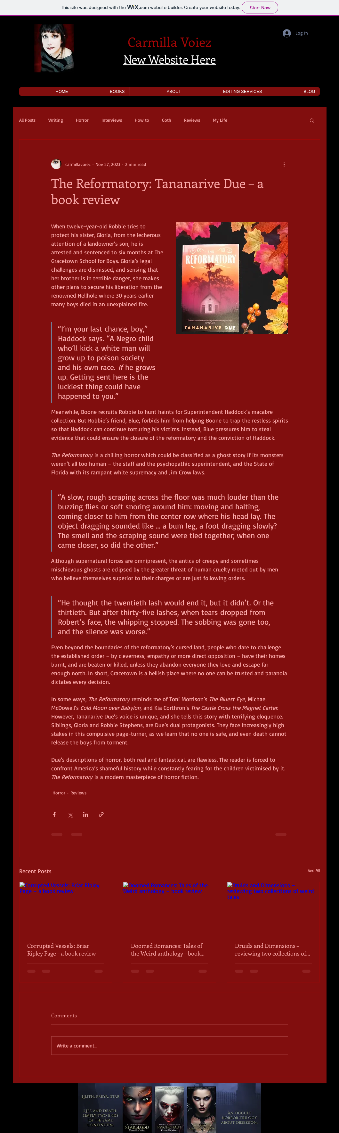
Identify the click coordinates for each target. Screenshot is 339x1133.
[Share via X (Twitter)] (70, 814)
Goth (166, 120)
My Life (220, 120)
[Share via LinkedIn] (86, 814)
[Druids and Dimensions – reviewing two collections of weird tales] (273, 908)
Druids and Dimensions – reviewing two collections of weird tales (270, 949)
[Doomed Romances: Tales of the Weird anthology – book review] (169, 908)
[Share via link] (101, 814)
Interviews (111, 120)
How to (142, 120)
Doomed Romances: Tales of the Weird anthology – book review (166, 949)
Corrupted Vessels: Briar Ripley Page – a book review (61, 949)
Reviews (192, 120)
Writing (55, 120)
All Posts (27, 120)
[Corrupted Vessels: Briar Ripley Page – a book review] (66, 908)
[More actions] (284, 164)
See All (314, 870)
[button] (101, 91)
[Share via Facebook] (54, 814)
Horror (82, 120)
